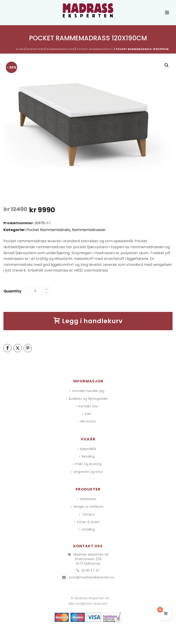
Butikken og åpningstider (87, 398)
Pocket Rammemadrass (95, 49)
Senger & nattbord (87, 506)
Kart (86, 413)
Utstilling (87, 529)
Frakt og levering (87, 464)
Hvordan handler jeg (86, 391)
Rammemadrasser (60, 49)
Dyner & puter (86, 522)
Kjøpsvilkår (86, 449)
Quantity (12, 291)
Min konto (87, 421)
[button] (166, 65)
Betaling (87, 456)
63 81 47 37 (90, 570)
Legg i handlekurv (88, 321)
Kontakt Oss (87, 406)
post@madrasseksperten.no (91, 577)
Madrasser (35, 49)
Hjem (20, 49)
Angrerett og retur (87, 471)
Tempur (87, 514)
